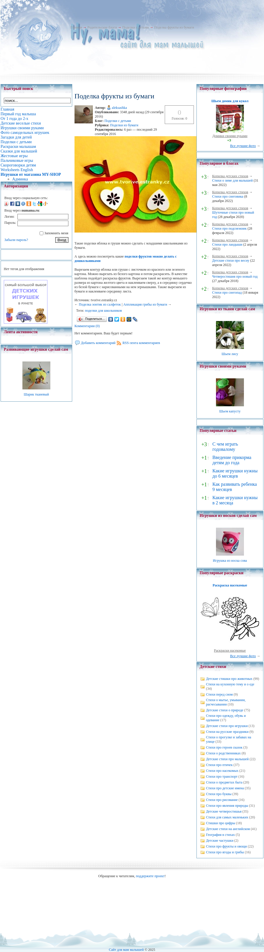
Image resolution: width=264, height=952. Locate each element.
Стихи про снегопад (227, 292)
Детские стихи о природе (224, 710)
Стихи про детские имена (225, 788)
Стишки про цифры (220, 823)
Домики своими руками (229, 136)
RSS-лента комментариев (141, 343)
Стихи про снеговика (227, 196)
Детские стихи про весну (230, 260)
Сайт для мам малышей (126, 950)
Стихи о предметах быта (224, 782)
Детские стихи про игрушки (227, 726)
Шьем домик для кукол (229, 101)
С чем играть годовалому (225, 447)
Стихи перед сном (219, 694)
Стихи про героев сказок (224, 747)
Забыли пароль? (16, 240)
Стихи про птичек (219, 765)
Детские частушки (219, 840)
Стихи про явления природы (227, 806)
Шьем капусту (229, 411)
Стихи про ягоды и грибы (225, 852)
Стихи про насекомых (222, 771)
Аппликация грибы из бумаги (145, 304)
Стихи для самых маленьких (227, 817)
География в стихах (220, 835)
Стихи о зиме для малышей (232, 180)
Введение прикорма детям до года (231, 460)
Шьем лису (230, 354)
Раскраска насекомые (230, 585)
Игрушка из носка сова (230, 561)
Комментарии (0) (87, 326)
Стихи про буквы (219, 794)
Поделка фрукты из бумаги (174, 27)
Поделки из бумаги (124, 125)
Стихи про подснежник (229, 228)
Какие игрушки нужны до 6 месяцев (235, 473)
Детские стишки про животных (229, 679)
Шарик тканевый (36, 394)
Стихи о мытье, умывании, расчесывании (226, 702)
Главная (76, 27)
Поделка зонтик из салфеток (100, 304)
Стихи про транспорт (222, 776)
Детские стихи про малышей (227, 759)
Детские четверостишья (224, 811)
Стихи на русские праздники (227, 732)
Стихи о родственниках (223, 753)
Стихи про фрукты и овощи (226, 846)
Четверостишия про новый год (235, 276)
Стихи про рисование (222, 800)
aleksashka (119, 108)
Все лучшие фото (243, 146)
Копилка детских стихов (230, 176)
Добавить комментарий (98, 343)
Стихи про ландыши (227, 244)
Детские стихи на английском (228, 829)
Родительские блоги (102, 27)
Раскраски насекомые (230, 650)
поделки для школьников (103, 311)
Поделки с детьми (135, 27)
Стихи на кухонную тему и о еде (230, 684)
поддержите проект (150, 876)
